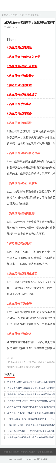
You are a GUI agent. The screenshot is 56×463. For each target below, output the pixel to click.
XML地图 (36, 459)
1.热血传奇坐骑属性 (19, 47)
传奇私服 (44, 459)
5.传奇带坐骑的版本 (19, 85)
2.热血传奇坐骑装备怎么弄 (23, 56)
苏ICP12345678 (26, 459)
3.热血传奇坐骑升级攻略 (22, 66)
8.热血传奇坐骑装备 (19, 113)
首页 (22, 15)
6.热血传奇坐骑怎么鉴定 (22, 94)
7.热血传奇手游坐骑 (19, 104)
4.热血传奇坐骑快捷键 (20, 75)
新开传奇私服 (34, 15)
